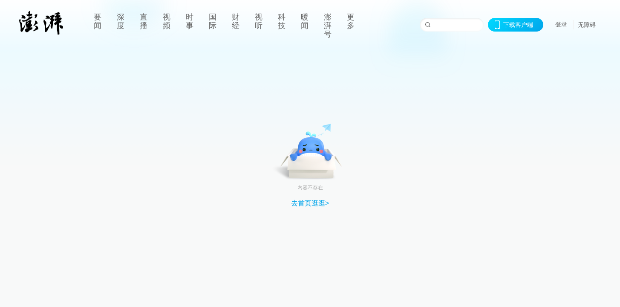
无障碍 (587, 24)
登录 (561, 24)
